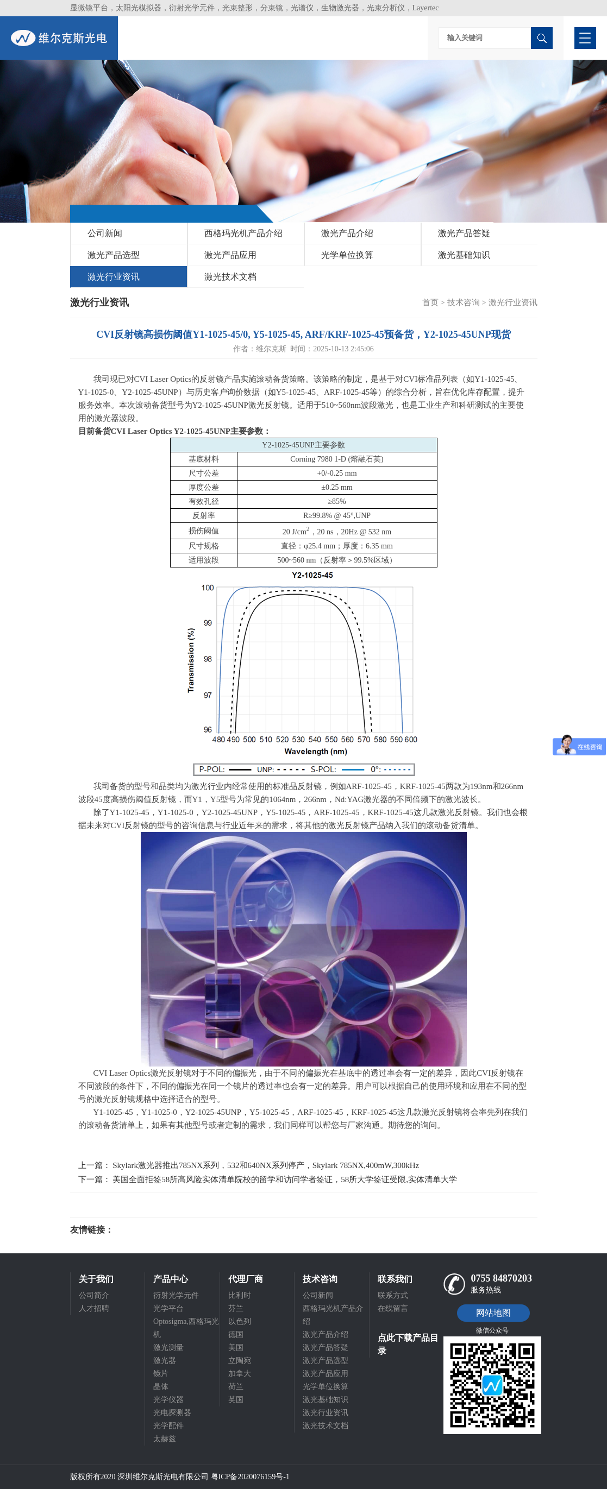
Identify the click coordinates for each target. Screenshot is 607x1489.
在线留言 (393, 1308)
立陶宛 (239, 1360)
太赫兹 (164, 1439)
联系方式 (393, 1295)
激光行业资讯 (113, 276)
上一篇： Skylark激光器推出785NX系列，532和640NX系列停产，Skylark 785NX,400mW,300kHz (249, 1165)
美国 (235, 1347)
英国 (235, 1400)
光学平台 (168, 1308)
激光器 (164, 1360)
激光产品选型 (113, 255)
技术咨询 (463, 302)
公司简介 (94, 1295)
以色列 (239, 1321)
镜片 (160, 1374)
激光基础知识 (464, 255)
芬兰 (235, 1308)
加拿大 (239, 1374)
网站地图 (493, 1312)
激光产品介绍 (347, 233)
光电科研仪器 (146, 1230)
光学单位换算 (347, 255)
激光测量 (168, 1347)
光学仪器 (168, 1400)
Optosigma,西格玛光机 (186, 1328)
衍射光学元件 (176, 1295)
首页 (430, 302)
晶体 (160, 1387)
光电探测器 (172, 1413)
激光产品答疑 (464, 233)
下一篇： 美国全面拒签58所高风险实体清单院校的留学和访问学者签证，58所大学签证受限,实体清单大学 (268, 1179)
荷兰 (235, 1387)
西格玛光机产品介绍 (243, 233)
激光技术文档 (230, 276)
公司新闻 (104, 233)
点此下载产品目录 (408, 1344)
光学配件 (168, 1426)
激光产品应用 (230, 255)
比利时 (239, 1295)
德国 (235, 1334)
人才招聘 (94, 1308)
